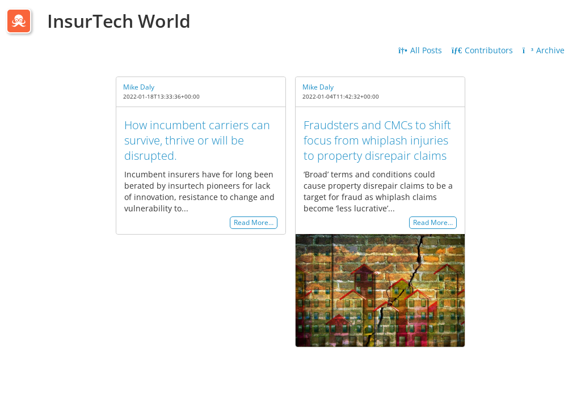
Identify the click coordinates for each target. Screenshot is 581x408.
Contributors (482, 50)
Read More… (253, 223)
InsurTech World (119, 20)
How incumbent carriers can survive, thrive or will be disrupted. (197, 140)
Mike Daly (138, 87)
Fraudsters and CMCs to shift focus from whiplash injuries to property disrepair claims (377, 140)
